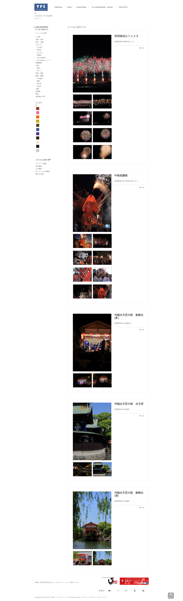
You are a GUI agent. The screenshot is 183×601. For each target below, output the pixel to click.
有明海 (38, 91)
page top (171, 596)
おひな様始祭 (41, 57)
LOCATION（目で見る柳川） (44, 16)
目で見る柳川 (52, 29)
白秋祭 (39, 50)
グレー (37, 150)
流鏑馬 (39, 55)
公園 (37, 89)
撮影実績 (69, 7)
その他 (38, 37)
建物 (38, 81)
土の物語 (39, 169)
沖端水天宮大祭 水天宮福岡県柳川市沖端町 (142, 416)
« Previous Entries (107, 577)
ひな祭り (40, 47)
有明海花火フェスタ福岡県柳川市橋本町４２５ (142, 48)
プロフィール (58, 7)
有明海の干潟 (40, 96)
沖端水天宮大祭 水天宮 (128, 403)
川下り (39, 70)
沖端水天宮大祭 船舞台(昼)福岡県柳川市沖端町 (142, 507)
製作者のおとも (102, 7)
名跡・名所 (39, 39)
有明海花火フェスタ (126, 36)
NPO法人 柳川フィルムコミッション (41, 7)
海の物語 (39, 166)
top (35, 13)
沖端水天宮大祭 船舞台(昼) (128, 494)
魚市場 (39, 83)
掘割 (38, 68)
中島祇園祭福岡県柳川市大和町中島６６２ (142, 187)
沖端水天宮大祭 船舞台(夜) (128, 316)
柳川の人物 (39, 174)
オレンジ (37, 116)
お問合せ (123, 7)
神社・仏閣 (39, 42)
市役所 (39, 86)
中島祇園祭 (121, 175)
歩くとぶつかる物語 (43, 171)
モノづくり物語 (41, 163)
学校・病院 (39, 73)
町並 (37, 94)
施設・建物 (39, 76)
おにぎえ (40, 52)
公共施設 (40, 78)
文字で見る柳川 (52, 160)
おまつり (39, 45)
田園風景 (39, 63)
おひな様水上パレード (44, 60)
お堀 (37, 65)
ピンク (37, 112)
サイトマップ (102, 597)
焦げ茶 (37, 137)
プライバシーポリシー (89, 597)
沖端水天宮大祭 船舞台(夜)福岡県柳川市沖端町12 (142, 329)
